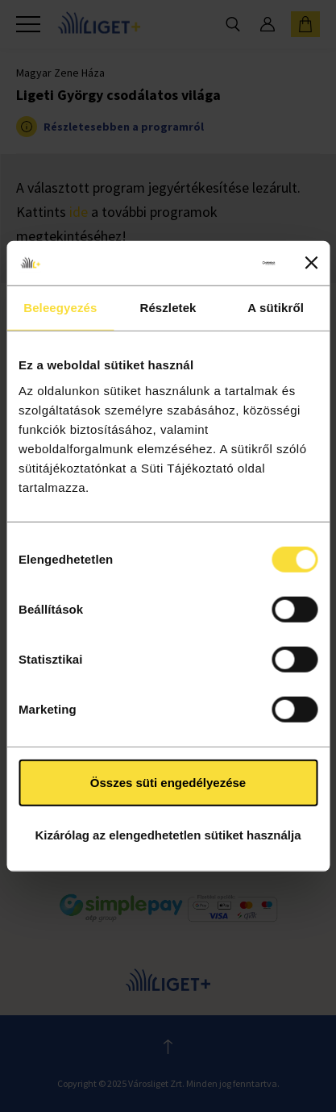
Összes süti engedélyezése (168, 782)
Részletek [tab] (167, 307)
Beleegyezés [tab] (60, 307)
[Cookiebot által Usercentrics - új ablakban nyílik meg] (207, 262)
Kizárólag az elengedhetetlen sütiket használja (168, 835)
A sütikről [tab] (275, 307)
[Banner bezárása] (311, 262)
